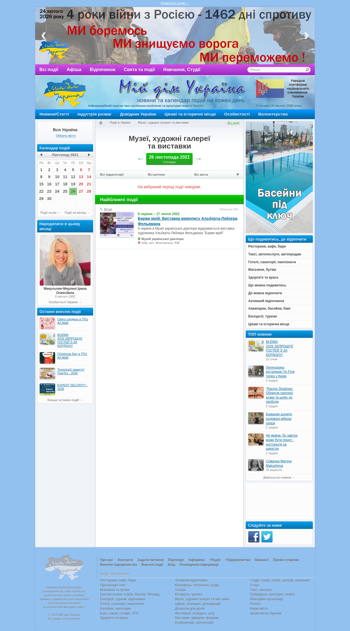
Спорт (254, 585)
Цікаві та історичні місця (190, 114)
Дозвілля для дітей (189, 609)
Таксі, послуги (260, 590)
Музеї (108, 209)
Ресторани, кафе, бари (118, 580)
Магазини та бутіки (114, 590)
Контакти (125, 560)
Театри (180, 590)
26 (73, 191)
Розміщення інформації (198, 565)
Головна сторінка (100, 123)
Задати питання (150, 560)
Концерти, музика (188, 594)
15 (41, 184)
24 (57, 191)
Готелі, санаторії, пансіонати (122, 604)
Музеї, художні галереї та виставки (163, 122)
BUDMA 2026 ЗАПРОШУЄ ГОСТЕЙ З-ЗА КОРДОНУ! (279, 348)
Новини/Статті (54, 114)
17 (57, 184)
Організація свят (113, 585)
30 (49, 198)
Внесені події (152, 565)
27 (81, 191)
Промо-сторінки (286, 560)
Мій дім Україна (65, 92)
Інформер (196, 560)
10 (57, 177)
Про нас (106, 560)
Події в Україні (120, 122)
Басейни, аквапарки (115, 609)
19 (73, 184)
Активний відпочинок (191, 580)
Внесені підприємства (118, 565)
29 (41, 198)
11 (65, 177)
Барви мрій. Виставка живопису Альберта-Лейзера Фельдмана (187, 221)
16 (49, 184)
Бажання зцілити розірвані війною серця (279, 418)
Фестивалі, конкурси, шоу (194, 613)
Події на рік (48, 212)
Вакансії (262, 560)
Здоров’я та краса (114, 618)
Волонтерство (273, 114)
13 (81, 177)
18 (65, 184)
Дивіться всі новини (277, 477)
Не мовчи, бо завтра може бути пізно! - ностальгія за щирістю (281, 442)
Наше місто (259, 609)
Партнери (176, 560)
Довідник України (138, 114)
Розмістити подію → (175, 3)
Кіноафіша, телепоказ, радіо (197, 585)
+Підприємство (237, 560)
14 (89, 177)
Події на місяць (75, 212)
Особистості (237, 114)
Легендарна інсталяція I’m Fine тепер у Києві (280, 372)
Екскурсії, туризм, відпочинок (122, 599)
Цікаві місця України (265, 613)
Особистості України (63, 302)
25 (65, 191)
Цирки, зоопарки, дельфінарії (198, 604)
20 (81, 184)
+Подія (215, 560)
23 (49, 191)
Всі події (48, 69)
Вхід (171, 565)
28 (89, 191)
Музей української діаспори (162, 239)
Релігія (255, 604)
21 (89, 184)
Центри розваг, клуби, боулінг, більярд (129, 594)
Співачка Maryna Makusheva (279, 463)
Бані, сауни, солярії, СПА (119, 613)
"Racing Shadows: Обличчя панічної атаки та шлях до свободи (279, 395)
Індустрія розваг (94, 114)
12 (73, 177)
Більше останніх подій (63, 400)
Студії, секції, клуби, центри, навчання (279, 580)
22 (41, 191)
